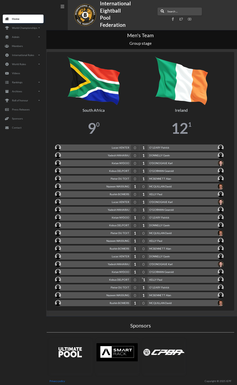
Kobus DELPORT (120, 170)
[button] (162, 19)
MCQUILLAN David (161, 185)
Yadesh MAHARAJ (119, 154)
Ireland (182, 109)
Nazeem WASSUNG (119, 185)
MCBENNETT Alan (161, 178)
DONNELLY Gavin (160, 154)
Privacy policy (59, 380)
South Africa (95, 109)
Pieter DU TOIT (121, 178)
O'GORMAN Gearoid (162, 170)
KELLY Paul (156, 193)
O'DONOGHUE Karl (162, 162)
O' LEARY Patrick (160, 147)
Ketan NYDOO (121, 162)
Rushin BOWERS (120, 193)
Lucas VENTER (121, 147)
